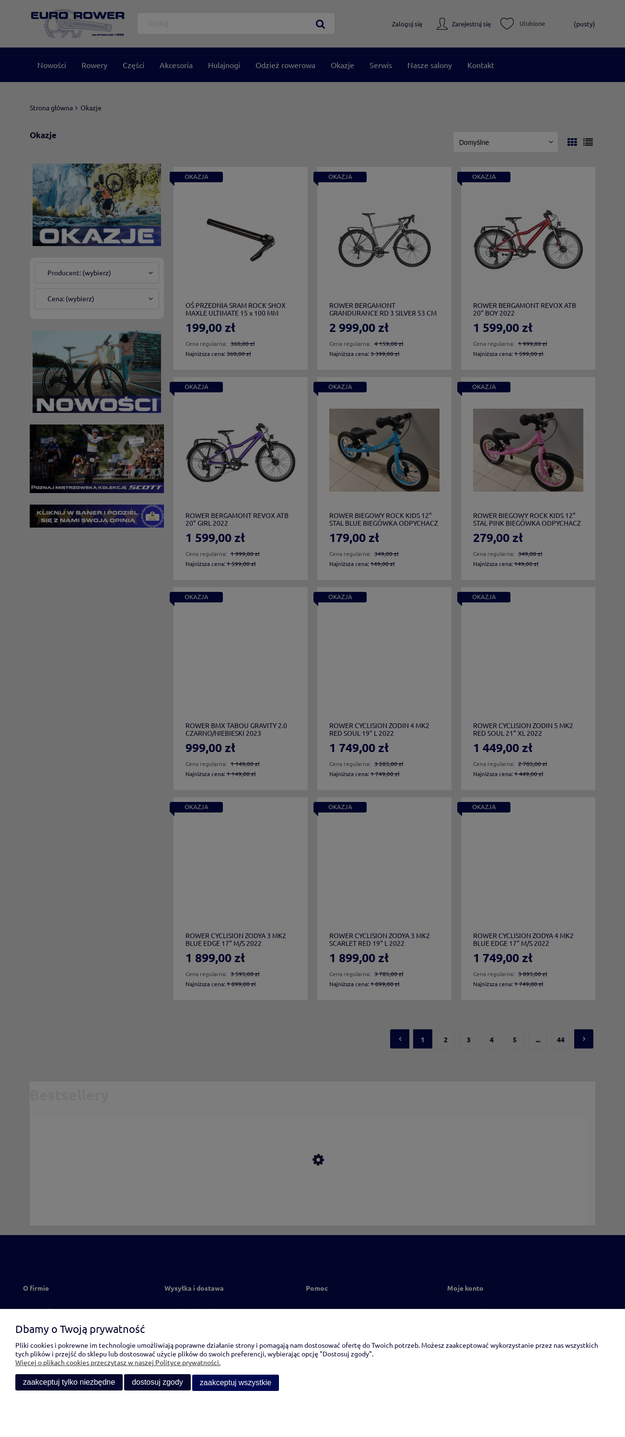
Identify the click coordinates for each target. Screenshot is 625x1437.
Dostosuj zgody (157, 1382)
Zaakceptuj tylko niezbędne (69, 1382)
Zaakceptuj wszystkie (235, 1382)
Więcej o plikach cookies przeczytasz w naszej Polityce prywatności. (117, 1362)
